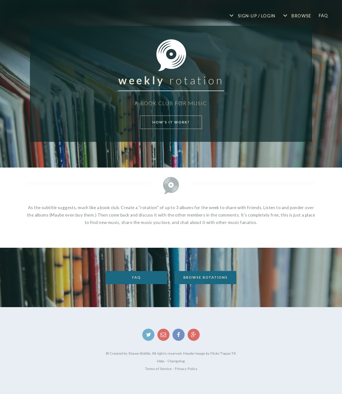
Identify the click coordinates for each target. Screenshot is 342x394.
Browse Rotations (205, 277)
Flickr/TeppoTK (223, 353)
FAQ (323, 15)
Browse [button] (300, 15)
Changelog (176, 361)
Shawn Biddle (139, 353)
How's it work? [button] (171, 122)
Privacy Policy (186, 369)
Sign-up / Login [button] (256, 15)
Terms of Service (158, 369)
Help (161, 361)
